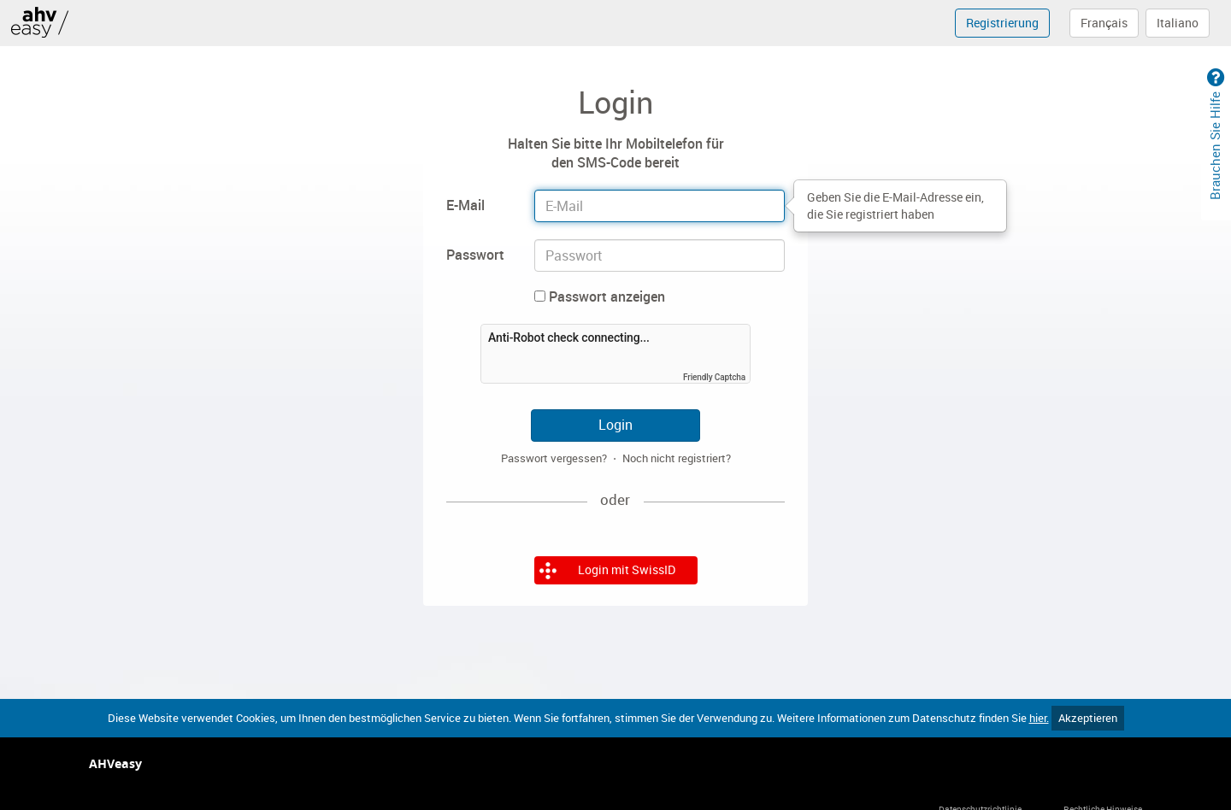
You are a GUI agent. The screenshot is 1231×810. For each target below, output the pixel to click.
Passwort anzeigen (599, 296)
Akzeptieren (1087, 717)
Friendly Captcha (714, 377)
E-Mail (465, 205)
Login (615, 424)
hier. (1039, 717)
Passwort (475, 254)
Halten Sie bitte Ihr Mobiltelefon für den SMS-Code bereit (616, 153)
